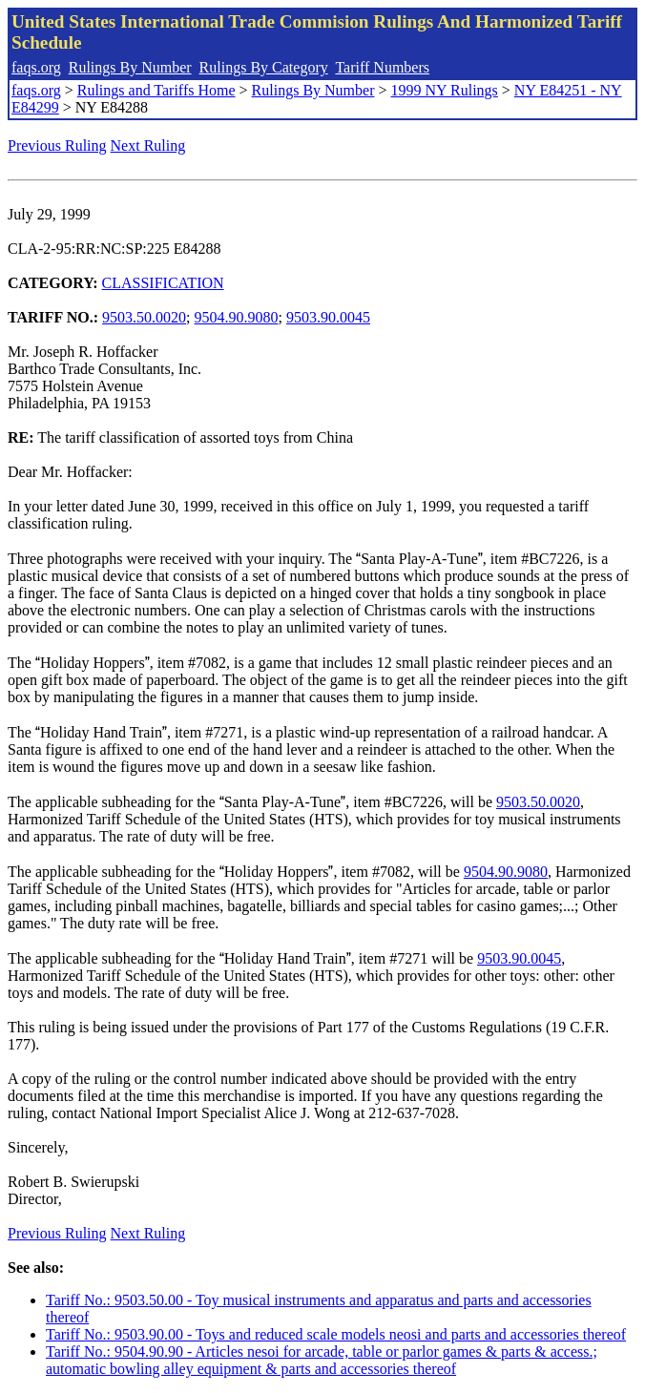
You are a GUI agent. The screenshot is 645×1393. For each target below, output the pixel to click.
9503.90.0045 (328, 317)
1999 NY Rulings (444, 90)
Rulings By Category (263, 67)
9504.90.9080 (237, 317)
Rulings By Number (130, 67)
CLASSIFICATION (163, 283)
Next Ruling (148, 145)
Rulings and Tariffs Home (156, 90)
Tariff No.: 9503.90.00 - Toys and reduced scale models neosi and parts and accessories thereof (336, 1334)
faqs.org (36, 67)
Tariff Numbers (382, 67)
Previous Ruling (57, 145)
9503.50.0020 (144, 317)
